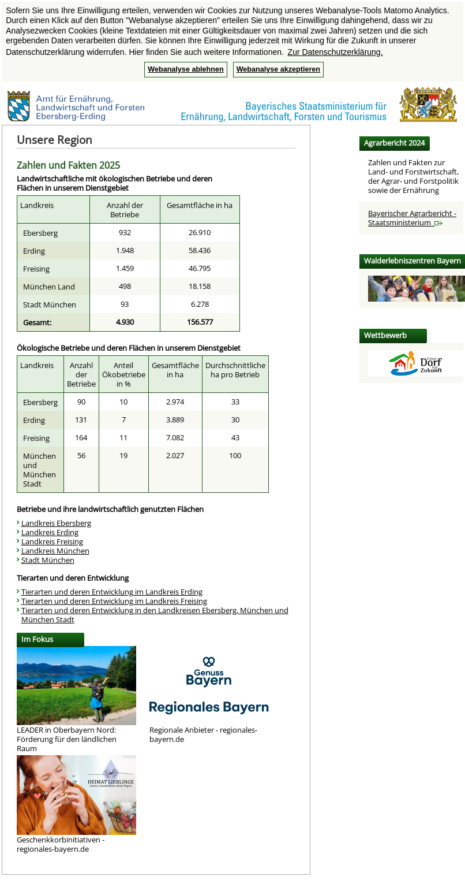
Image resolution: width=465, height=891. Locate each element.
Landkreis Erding (49, 532)
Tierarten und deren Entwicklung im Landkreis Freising (114, 601)
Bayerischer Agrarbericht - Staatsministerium (412, 218)
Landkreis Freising (52, 541)
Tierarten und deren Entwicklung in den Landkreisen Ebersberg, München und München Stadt (154, 615)
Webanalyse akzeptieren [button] (278, 69)
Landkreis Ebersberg (56, 523)
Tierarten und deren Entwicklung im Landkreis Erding (111, 591)
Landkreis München (55, 550)
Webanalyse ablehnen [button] (185, 69)
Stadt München (47, 560)
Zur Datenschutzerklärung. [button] (335, 52)
